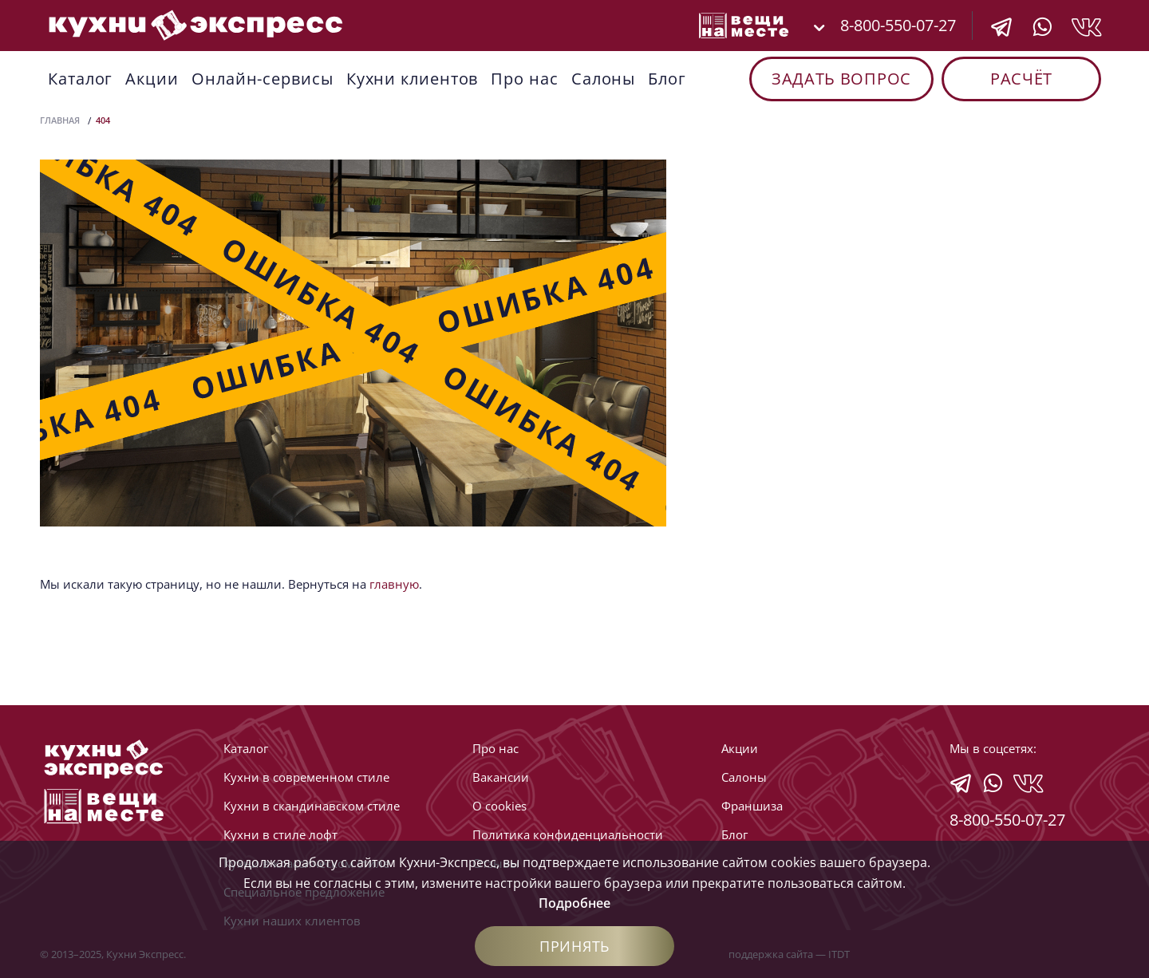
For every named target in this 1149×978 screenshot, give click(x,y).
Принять (574, 946)
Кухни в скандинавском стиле (311, 806)
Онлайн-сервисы (263, 78)
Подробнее (574, 903)
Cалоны (603, 78)
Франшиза (752, 806)
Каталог (80, 78)
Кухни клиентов (412, 78)
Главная (60, 120)
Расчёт (1021, 78)
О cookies (499, 806)
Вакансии (500, 777)
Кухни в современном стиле (306, 777)
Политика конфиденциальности (567, 834)
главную (394, 584)
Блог (667, 78)
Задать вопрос (841, 78)
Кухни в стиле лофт (280, 834)
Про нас (524, 78)
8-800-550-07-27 (898, 25)
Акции (152, 78)
